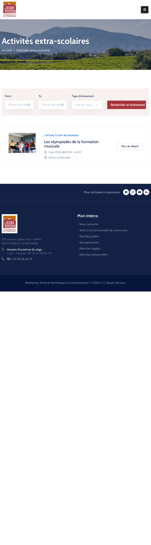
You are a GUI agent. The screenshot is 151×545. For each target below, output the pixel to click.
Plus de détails (130, 146)
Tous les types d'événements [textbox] (86, 105)
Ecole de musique (66, 135)
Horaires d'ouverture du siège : (25, 249)
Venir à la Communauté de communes (103, 230)
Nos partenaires (89, 242)
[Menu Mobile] (144, 9)
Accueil (7, 50)
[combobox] (87, 105)
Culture (49, 135)
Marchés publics (89, 236)
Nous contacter (89, 224)
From (8, 96)
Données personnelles (93, 254)
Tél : (19, 259)
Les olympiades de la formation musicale (71, 144)
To (40, 96)
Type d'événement (83, 96)
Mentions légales (90, 248)
